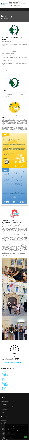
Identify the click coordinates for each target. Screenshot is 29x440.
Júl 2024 (3, 388)
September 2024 (5, 386)
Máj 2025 (3, 380)
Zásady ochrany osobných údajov (7, 406)
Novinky (10, 18)
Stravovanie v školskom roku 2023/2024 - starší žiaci (14, 362)
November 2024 (5, 385)
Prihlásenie (24, 6)
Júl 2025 (3, 378)
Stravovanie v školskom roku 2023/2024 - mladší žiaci (14, 360)
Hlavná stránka (4, 18)
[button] (19, 7)
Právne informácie (5, 404)
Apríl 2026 (4, 371)
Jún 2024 (3, 389)
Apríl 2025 (4, 381)
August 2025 (4, 377)
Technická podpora (5, 401)
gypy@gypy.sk (4, 420)
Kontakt (3, 412)
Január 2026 (4, 373)
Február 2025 (4, 382)
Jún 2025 (3, 379)
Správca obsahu (5, 399)
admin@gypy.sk (4, 422)
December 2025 (5, 374)
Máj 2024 (3, 390)
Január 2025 (4, 383)
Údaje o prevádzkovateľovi (6, 407)
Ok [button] (25, 436)
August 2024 (4, 387)
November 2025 (5, 375)
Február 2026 (4, 372)
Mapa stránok (4, 409)
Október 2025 (4, 376)
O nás (3, 410)
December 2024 (5, 384)
